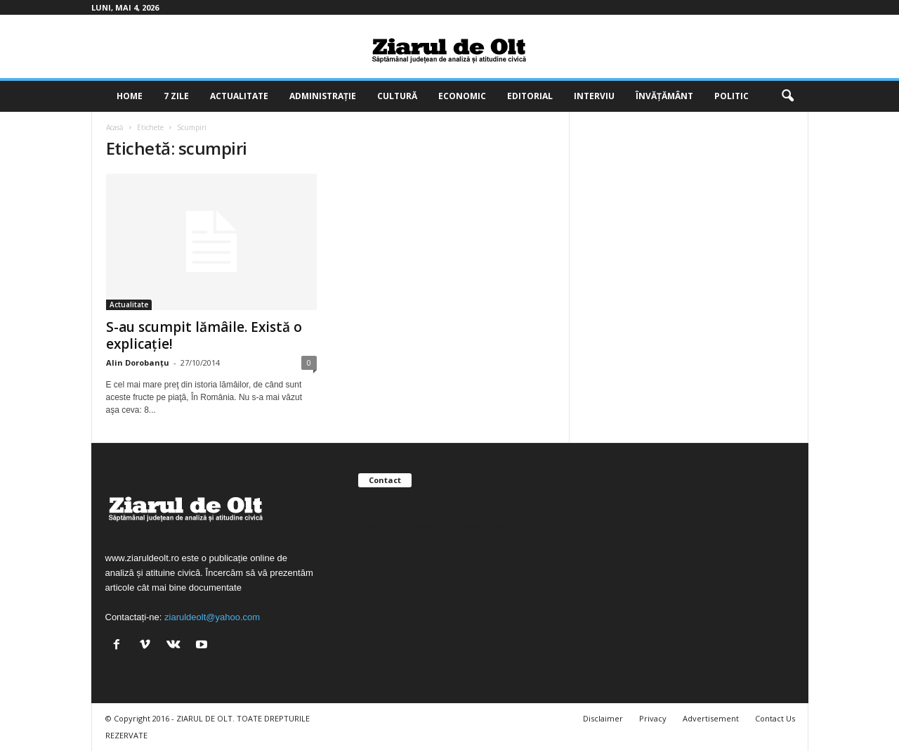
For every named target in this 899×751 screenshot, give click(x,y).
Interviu (594, 96)
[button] (787, 96)
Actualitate (239, 96)
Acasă (115, 127)
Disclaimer (603, 718)
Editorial (530, 96)
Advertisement (711, 718)
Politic (731, 96)
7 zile (176, 96)
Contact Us (775, 718)
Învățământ (664, 96)
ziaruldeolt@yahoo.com (212, 617)
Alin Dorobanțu (137, 362)
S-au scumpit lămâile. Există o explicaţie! (204, 335)
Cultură (397, 96)
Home (130, 96)
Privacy (653, 718)
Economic (462, 96)
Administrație (322, 96)
